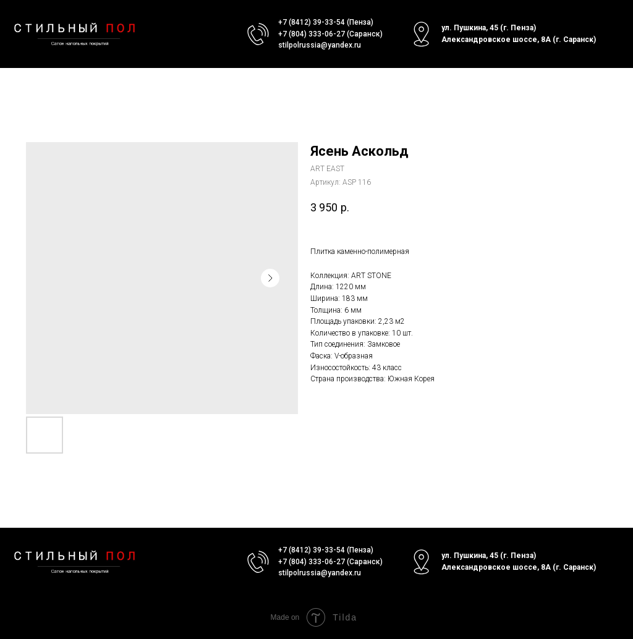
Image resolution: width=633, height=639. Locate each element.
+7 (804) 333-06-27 (311, 34)
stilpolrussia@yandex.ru (319, 45)
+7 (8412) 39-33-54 (311, 22)
